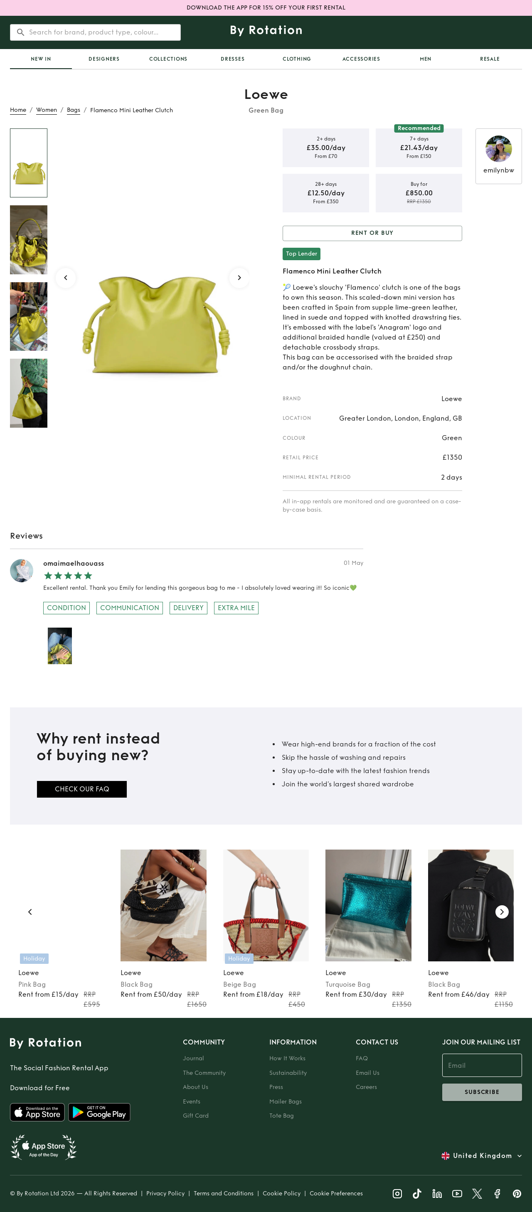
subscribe (482, 1092)
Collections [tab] (168, 59)
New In (41, 59)
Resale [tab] (490, 59)
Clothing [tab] (297, 59)
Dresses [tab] (232, 59)
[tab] (41, 59)
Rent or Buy (372, 233)
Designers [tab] (104, 59)
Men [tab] (425, 59)
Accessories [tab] (361, 59)
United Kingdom (482, 1156)
